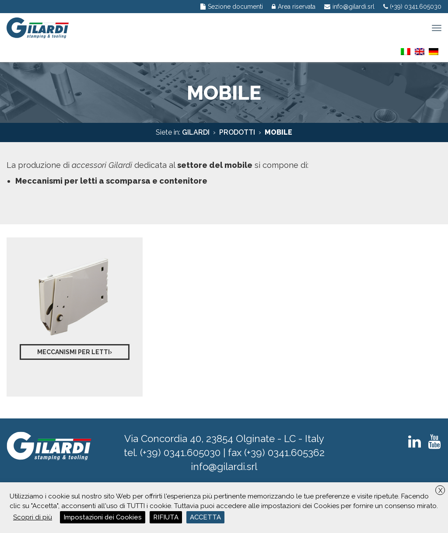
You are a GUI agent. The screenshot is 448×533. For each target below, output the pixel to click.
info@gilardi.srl (224, 466)
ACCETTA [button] (205, 517)
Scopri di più (32, 517)
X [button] (440, 491)
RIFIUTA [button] (165, 517)
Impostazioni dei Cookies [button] (102, 517)
